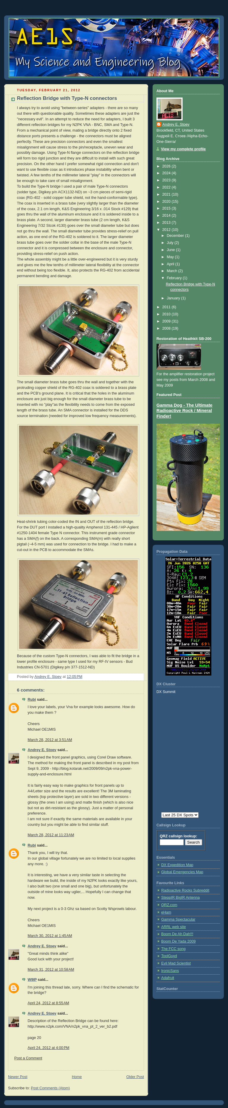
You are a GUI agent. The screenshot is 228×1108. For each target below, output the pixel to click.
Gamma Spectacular (178, 919)
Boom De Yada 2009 (178, 941)
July (171, 243)
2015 (167, 208)
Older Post (135, 1077)
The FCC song (173, 949)
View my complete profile (183, 149)
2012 (167, 230)
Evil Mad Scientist (176, 963)
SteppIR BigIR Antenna (180, 897)
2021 (167, 194)
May (171, 257)
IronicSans (170, 971)
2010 (167, 314)
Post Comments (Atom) (50, 1088)
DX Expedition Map (177, 865)
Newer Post (17, 1077)
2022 (167, 187)
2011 (167, 307)
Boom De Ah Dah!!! (177, 934)
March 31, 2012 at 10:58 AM (51, 969)
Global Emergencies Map (182, 872)
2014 (167, 215)
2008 (167, 328)
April (171, 264)
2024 (167, 173)
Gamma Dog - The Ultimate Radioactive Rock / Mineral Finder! (184, 411)
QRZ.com (169, 905)
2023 (167, 180)
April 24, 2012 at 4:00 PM (48, 1048)
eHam (166, 912)
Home (77, 1077)
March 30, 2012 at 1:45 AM (50, 936)
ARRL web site (173, 927)
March (172, 271)
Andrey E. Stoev (42, 750)
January (174, 298)
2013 (167, 223)
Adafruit (167, 978)
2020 (167, 201)
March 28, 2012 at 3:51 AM (50, 740)
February (175, 278)
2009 (167, 321)
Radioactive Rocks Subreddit (185, 890)
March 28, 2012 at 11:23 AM (51, 835)
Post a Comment (28, 1058)
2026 (167, 166)
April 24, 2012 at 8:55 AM (48, 1003)
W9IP (32, 980)
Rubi (32, 699)
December (176, 236)
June (171, 250)
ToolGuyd (169, 956)
